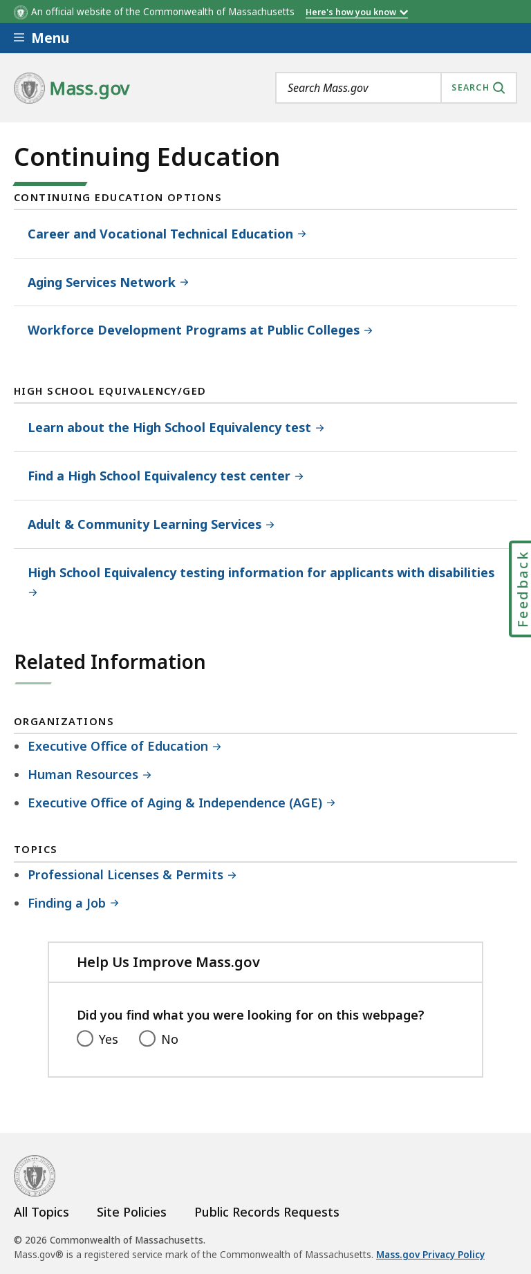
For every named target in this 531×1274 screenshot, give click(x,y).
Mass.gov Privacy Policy (430, 1254)
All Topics (41, 1211)
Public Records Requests (266, 1211)
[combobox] (396, 88)
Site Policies (132, 1211)
